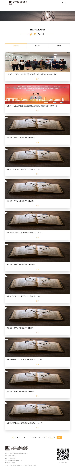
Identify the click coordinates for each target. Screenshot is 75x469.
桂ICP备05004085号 (31, 465)
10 (35, 437)
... (42, 437)
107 (44, 437)
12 (40, 437)
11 (37, 437)
